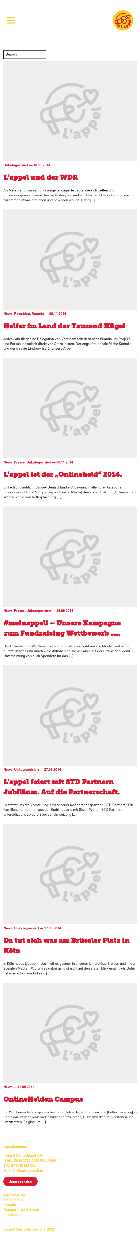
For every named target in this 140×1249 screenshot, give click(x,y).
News (7, 313)
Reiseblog (22, 313)
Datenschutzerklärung (21, 1209)
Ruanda (38, 313)
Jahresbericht (14, 1195)
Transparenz (13, 1200)
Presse (19, 462)
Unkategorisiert (15, 165)
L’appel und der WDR (40, 177)
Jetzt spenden (20, 1181)
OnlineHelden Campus (43, 1099)
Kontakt (9, 1205)
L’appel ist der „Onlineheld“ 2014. (62, 475)
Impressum (12, 1214)
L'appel (123, 20)
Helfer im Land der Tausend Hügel (64, 326)
